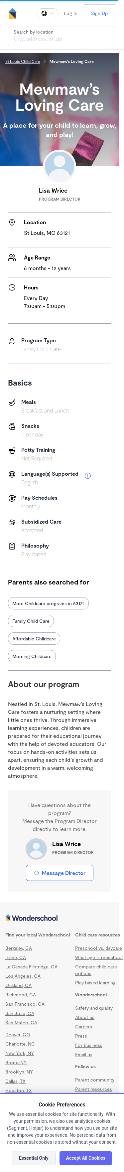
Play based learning (95, 982)
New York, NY (19, 1053)
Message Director (59, 873)
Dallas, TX (15, 1081)
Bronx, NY (16, 1062)
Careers (83, 1026)
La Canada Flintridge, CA (31, 966)
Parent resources (93, 1089)
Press (81, 1036)
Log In (70, 13)
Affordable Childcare (34, 638)
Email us (83, 1054)
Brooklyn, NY (19, 1072)
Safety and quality (94, 1008)
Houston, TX (18, 1090)
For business (88, 1045)
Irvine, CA (15, 957)
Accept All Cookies (85, 1158)
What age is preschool (99, 957)
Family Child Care (31, 621)
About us (84, 1017)
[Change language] (48, 13)
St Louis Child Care (22, 61)
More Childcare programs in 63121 (48, 603)
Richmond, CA (20, 994)
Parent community (94, 1080)
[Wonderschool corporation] (59, 918)
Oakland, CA (18, 985)
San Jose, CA (19, 1013)
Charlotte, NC (20, 1044)
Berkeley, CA (18, 948)
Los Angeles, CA (23, 976)
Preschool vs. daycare (98, 948)
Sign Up (99, 13)
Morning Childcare (32, 656)
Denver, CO (17, 1034)
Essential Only (34, 1158)
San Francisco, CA (25, 1004)
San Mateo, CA (21, 1022)
